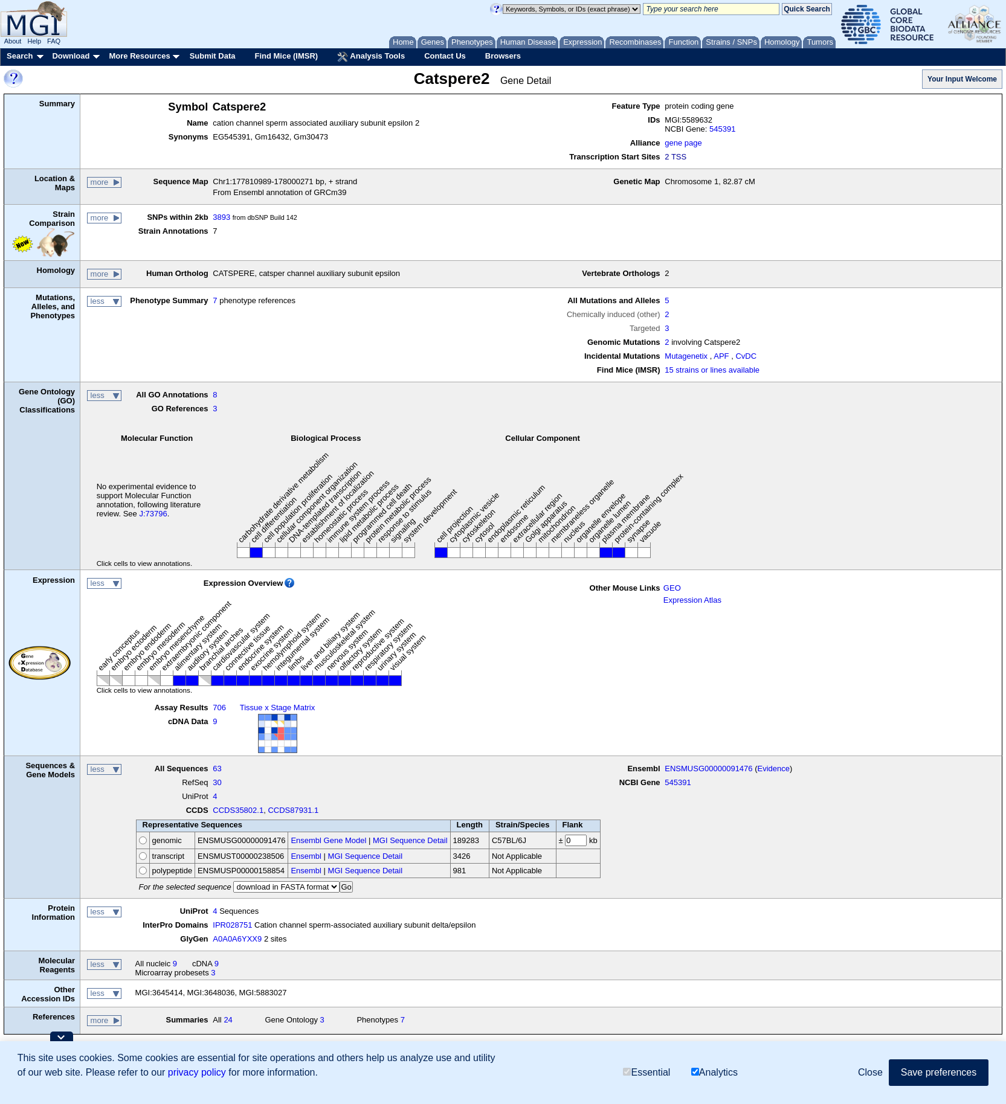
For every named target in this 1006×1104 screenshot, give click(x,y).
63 (217, 768)
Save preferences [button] (938, 1072)
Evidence (774, 768)
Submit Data (213, 55)
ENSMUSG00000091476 (708, 768)
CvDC (745, 356)
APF (721, 356)
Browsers (503, 55)
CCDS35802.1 (238, 810)
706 (219, 707)
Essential (646, 1072)
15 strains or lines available (712, 369)
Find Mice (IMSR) (286, 55)
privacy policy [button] (197, 1072)
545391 (722, 128)
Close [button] (870, 1072)
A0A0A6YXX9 (237, 938)
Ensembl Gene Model (328, 840)
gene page (683, 142)
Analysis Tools (371, 56)
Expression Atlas (692, 600)
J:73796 (153, 513)
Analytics (714, 1072)
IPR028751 (232, 924)
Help (34, 41)
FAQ (53, 41)
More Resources (139, 55)
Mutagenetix (686, 356)
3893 (221, 217)
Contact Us (445, 55)
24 (228, 1019)
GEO (672, 587)
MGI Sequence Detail (410, 840)
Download (70, 55)
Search (20, 55)
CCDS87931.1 (293, 810)
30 (217, 782)
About (13, 41)
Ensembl (306, 856)
